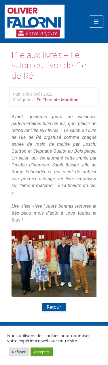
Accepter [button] (42, 351)
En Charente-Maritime (57, 99)
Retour (54, 307)
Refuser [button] (19, 351)
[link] (50, 151)
